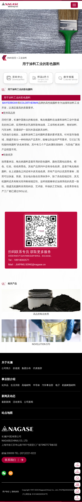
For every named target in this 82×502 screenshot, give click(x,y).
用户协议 (6, 492)
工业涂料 (22, 58)
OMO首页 (11, 58)
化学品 (5, 385)
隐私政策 (15, 492)
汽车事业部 (47, 385)
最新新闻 (6, 402)
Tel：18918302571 (18, 260)
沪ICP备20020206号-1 (67, 490)
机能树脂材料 (69, 385)
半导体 (36, 385)
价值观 (16, 368)
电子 (57, 385)
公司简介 (6, 368)
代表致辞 (37, 368)
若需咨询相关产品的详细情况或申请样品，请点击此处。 (30, 256)
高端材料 (26, 385)
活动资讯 (17, 402)
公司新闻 (28, 402)
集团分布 (26, 368)
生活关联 (15, 385)
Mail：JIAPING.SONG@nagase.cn (27, 264)
